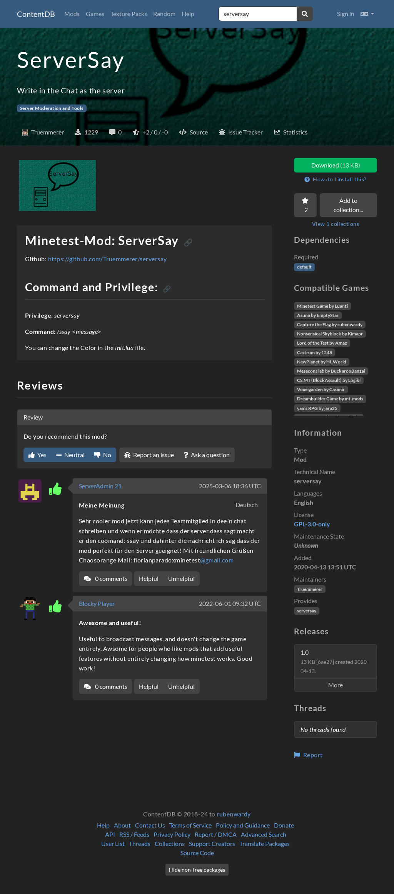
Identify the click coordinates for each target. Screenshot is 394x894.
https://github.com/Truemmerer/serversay (107, 258)
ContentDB (36, 13)
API (110, 834)
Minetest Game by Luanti (322, 306)
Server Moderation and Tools (51, 108)
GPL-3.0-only (312, 523)
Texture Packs (128, 13)
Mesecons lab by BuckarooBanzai (331, 371)
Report (308, 754)
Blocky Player (97, 603)
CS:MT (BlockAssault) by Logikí (329, 380)
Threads (139, 843)
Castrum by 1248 (314, 352)
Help (188, 13)
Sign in (345, 13)
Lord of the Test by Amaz (322, 343)
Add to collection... (348, 205)
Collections (170, 843)
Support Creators (212, 843)
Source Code (197, 852)
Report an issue (149, 454)
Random (164, 13)
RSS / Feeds (134, 834)
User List (113, 843)
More (335, 684)
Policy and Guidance (243, 825)
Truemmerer (309, 589)
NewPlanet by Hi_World (321, 362)
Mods (72, 13)
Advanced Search (263, 834)
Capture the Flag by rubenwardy (329, 324)
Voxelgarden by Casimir (321, 389)
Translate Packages (264, 843)
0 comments (105, 578)
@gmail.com (217, 560)
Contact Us (150, 825)
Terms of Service (190, 825)
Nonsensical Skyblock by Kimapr (330, 334)
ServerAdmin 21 (100, 485)
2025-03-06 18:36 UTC (230, 485)
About (122, 825)
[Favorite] (305, 205)
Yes (37, 454)
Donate (284, 825)
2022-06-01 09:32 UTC (230, 603)
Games (95, 13)
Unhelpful (181, 578)
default (304, 267)
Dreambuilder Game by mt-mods (330, 398)
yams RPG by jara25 (317, 408)
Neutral (70, 454)
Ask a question (207, 454)
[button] (367, 14)
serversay (306, 611)
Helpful (149, 578)
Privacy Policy (172, 834)
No (102, 454)
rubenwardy (234, 814)
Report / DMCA (216, 834)
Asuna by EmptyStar (318, 315)
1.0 (335, 661)
